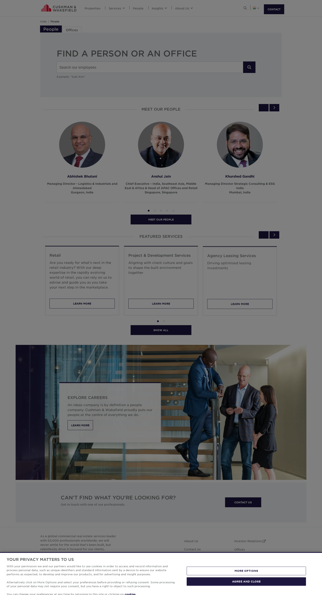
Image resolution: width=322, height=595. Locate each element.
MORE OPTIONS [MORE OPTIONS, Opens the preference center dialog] (246, 583)
